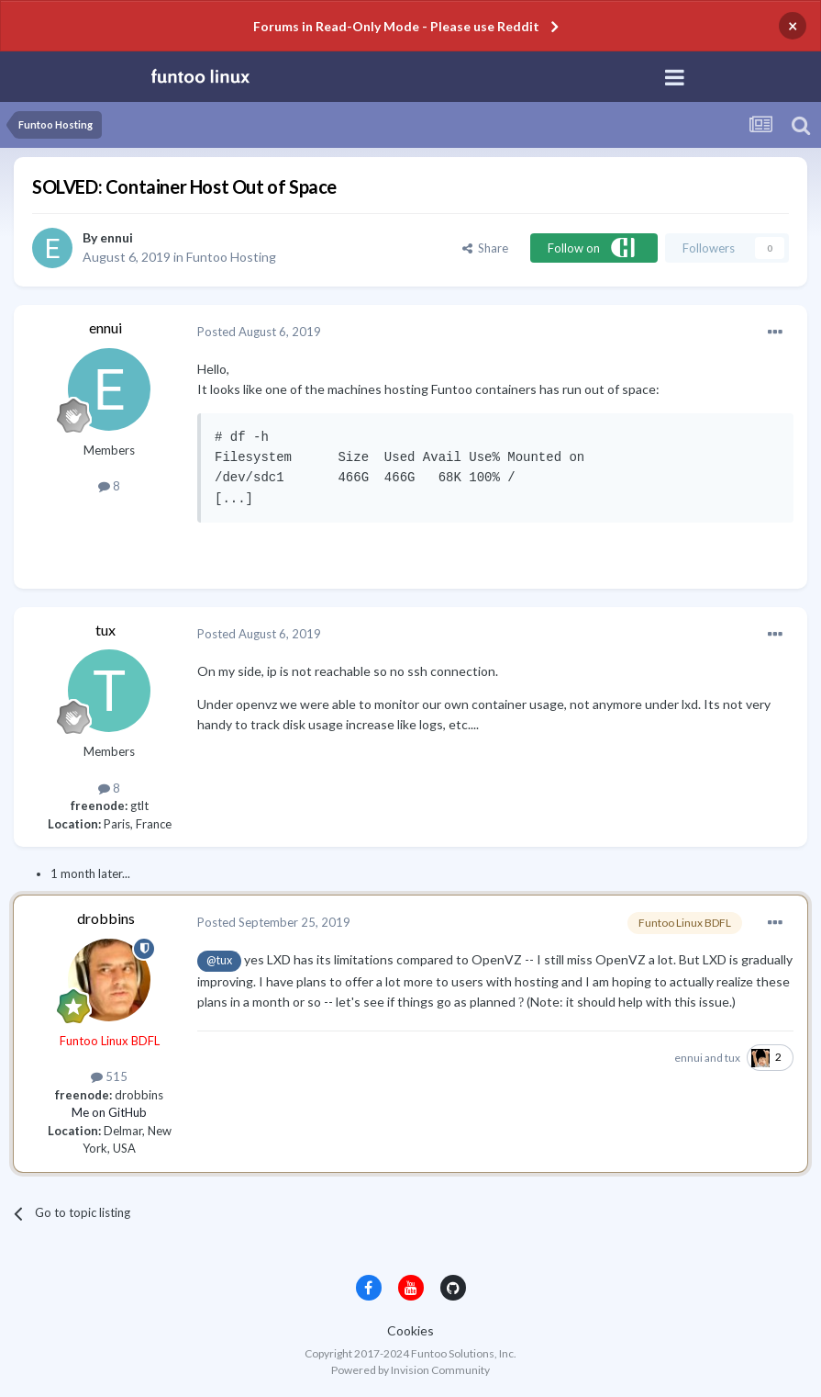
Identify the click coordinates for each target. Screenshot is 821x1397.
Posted (259, 331)
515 (109, 1076)
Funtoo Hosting (231, 257)
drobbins (106, 918)
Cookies (410, 1330)
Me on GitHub (109, 1112)
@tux (219, 960)
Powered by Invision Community (410, 1370)
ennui (116, 237)
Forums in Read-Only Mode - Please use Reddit (396, 26)
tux (105, 629)
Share (485, 248)
